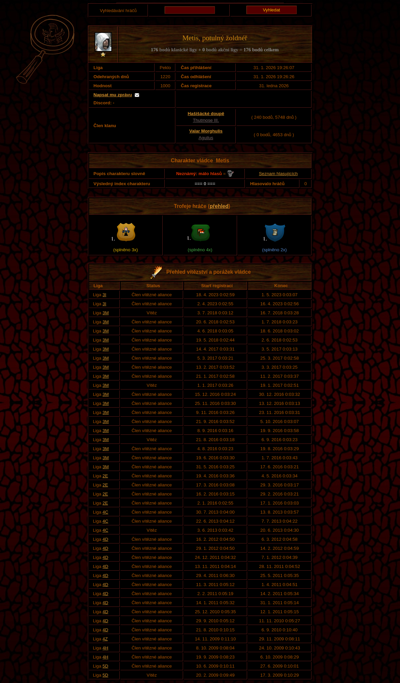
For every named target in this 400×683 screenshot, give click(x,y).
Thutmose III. (206, 120)
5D (105, 666)
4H (105, 647)
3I (104, 294)
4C (105, 512)
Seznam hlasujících (278, 173)
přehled (219, 206)
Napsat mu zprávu (113, 94)
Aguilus (205, 137)
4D (105, 539)
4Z (105, 638)
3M (106, 312)
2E (105, 475)
